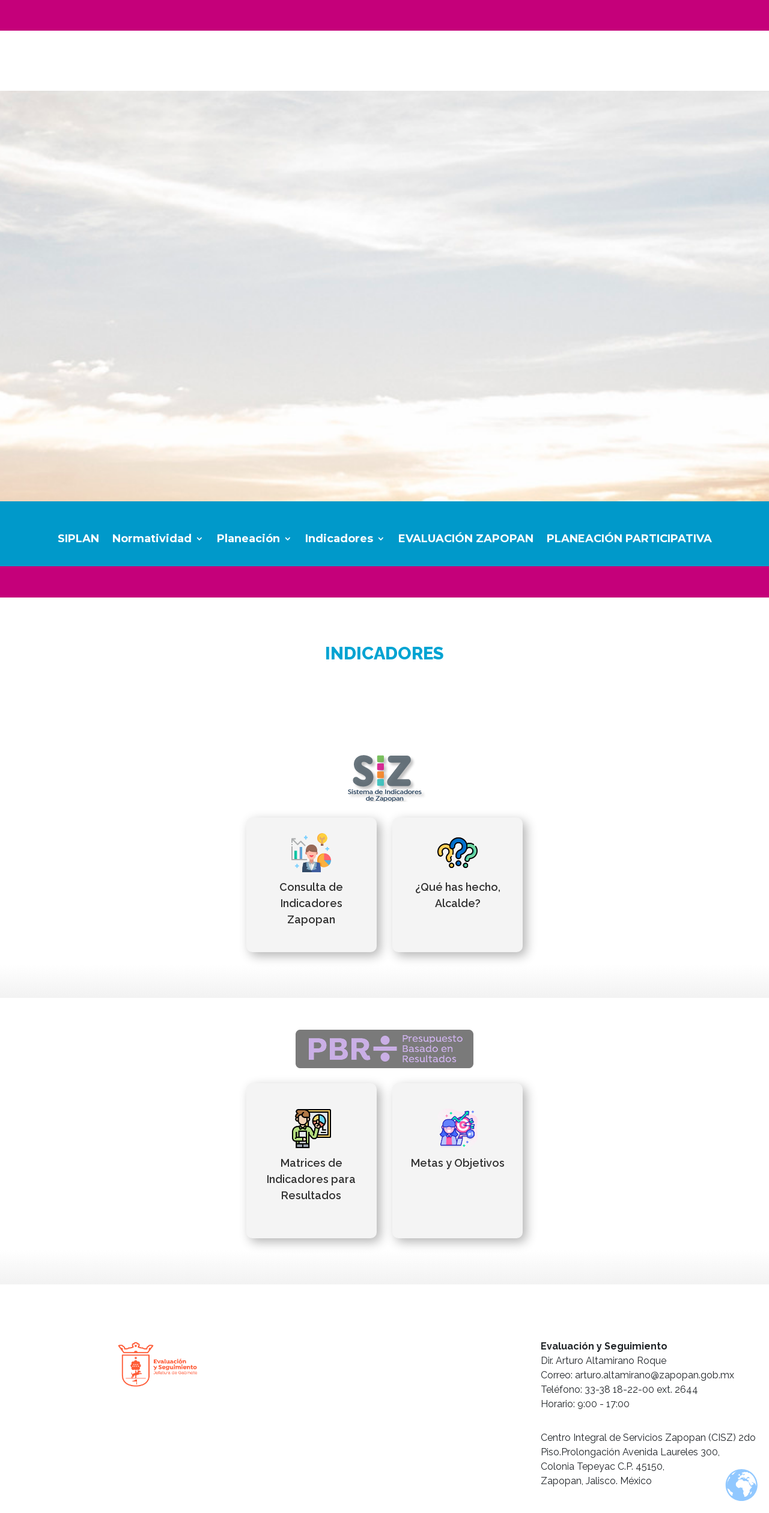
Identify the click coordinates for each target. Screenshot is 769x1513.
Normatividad (152, 539)
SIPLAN (78, 539)
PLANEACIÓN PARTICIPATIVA (629, 539)
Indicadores (339, 539)
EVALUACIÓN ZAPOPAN (465, 539)
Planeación (248, 539)
